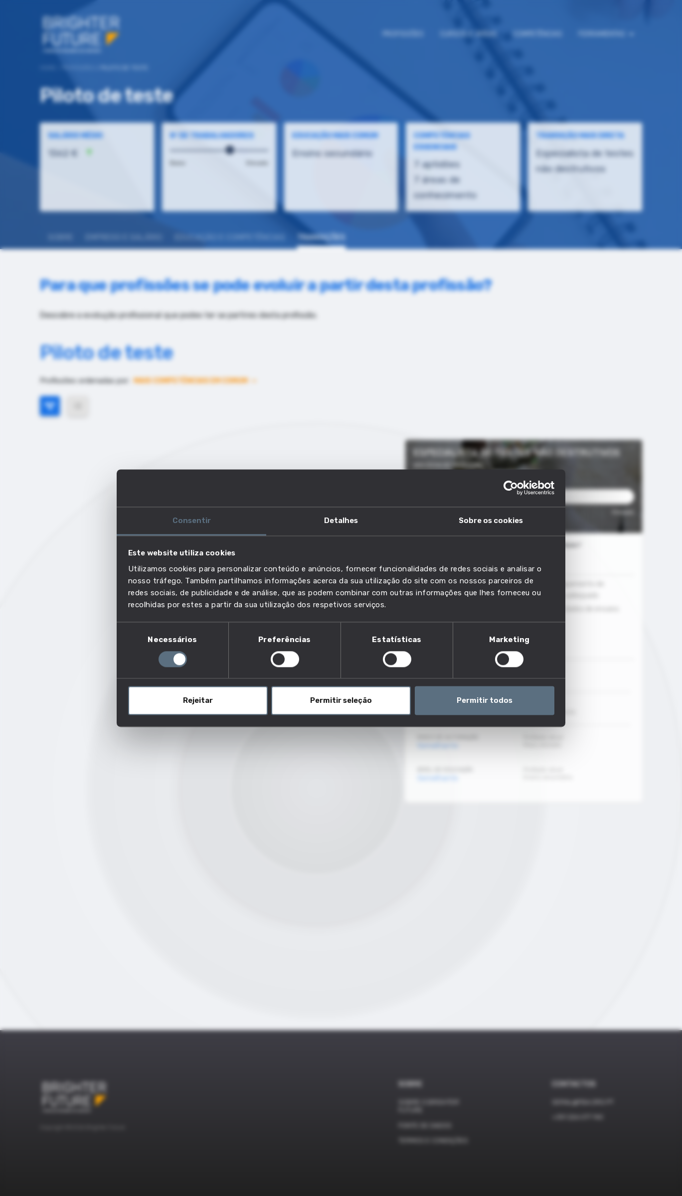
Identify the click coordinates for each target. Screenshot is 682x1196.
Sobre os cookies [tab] (491, 520)
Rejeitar (198, 700)
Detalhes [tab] (341, 520)
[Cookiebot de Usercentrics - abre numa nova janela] (510, 487)
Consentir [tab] (191, 520)
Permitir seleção (341, 700)
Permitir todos (484, 700)
